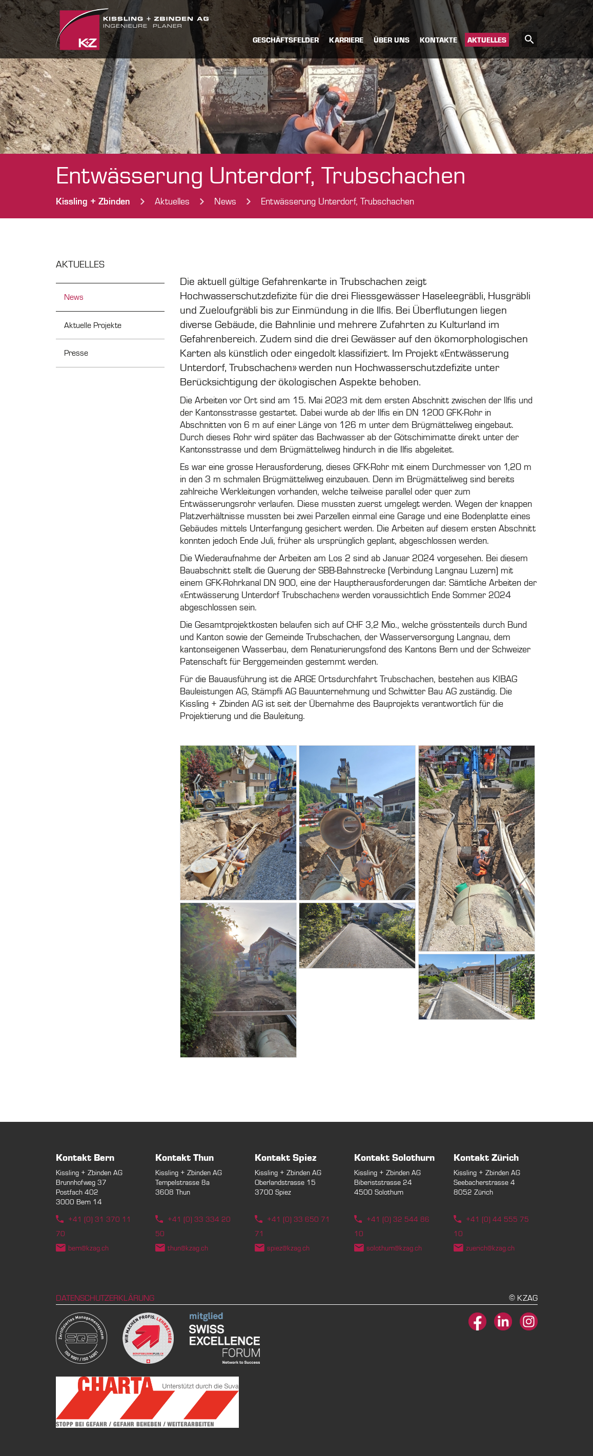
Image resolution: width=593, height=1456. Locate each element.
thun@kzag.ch (188, 1248)
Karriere (346, 40)
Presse (76, 353)
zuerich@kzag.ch (490, 1248)
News (74, 297)
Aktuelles (486, 40)
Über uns (392, 40)
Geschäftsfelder (286, 40)
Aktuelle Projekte (92, 325)
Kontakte (438, 40)
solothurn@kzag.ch (394, 1248)
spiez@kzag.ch (288, 1248)
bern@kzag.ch (88, 1248)
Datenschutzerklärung (105, 1298)
